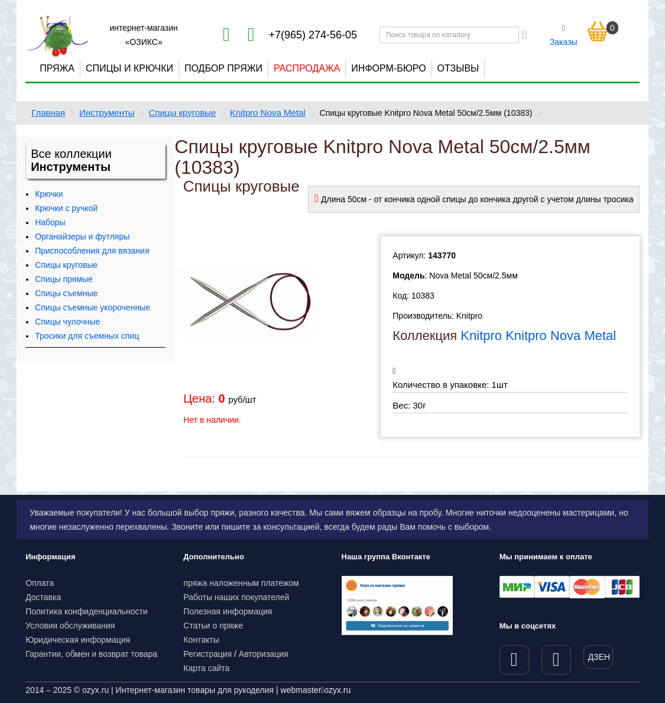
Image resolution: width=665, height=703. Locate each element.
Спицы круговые (182, 113)
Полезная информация (227, 611)
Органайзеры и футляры (82, 236)
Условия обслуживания (70, 625)
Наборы (50, 222)
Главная (48, 113)
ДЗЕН (599, 657)
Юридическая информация (77, 639)
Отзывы (458, 68)
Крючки (49, 194)
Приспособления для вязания (92, 250)
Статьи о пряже (213, 625)
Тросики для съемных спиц (87, 336)
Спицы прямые (64, 279)
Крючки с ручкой (66, 208)
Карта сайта (206, 668)
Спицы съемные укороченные (92, 307)
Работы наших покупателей (236, 597)
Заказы (564, 35)
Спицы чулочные (67, 321)
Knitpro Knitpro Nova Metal (538, 335)
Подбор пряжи (223, 68)
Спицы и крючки (129, 68)
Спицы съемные (66, 293)
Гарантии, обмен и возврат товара (91, 654)
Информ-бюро (388, 68)
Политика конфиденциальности (86, 611)
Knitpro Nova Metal (268, 113)
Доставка (43, 597)
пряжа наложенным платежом (241, 583)
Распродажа (307, 68)
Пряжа (57, 68)
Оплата (39, 583)
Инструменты (107, 113)
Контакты (201, 639)
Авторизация (263, 654)
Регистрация (207, 654)
